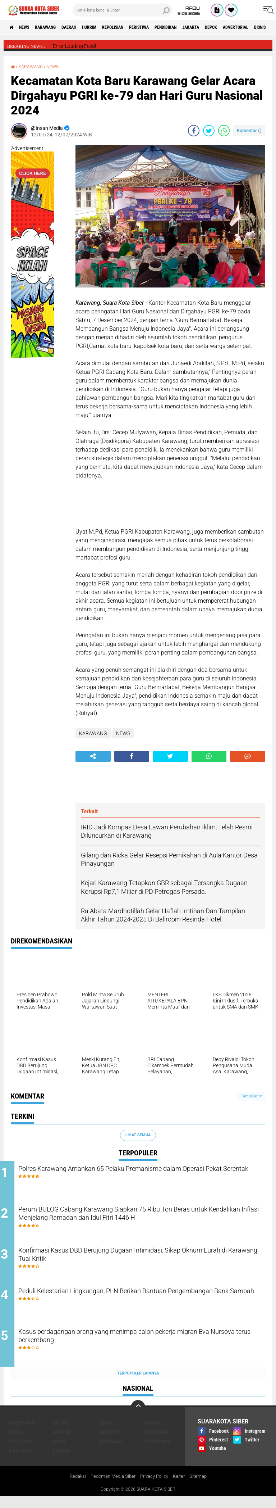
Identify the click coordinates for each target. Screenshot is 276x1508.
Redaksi (73, 1488)
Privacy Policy (155, 1488)
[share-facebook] (193, 130)
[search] (122, 10)
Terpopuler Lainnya (138, 1384)
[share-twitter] (209, 130)
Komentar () (249, 130)
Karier (182, 1488)
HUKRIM (111, 27)
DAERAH (86, 27)
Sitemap (202, 1488)
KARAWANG (57, 27)
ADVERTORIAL (22, 1434)
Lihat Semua (138, 1135)
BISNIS (106, 1434)
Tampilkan (251, 1096)
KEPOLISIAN (141, 27)
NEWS (30, 27)
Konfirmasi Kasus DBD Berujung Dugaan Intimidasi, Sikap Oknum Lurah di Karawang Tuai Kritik (134, 1262)
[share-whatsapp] (224, 130)
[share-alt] (93, 756)
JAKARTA (238, 27)
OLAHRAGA (110, 1452)
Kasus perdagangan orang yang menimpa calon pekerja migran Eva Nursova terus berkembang (144, 1349)
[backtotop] (138, 1418)
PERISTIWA (174, 27)
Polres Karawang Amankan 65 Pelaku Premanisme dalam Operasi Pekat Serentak (135, 1175)
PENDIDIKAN (207, 27)
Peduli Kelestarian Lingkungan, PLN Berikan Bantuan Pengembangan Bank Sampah (126, 1305)
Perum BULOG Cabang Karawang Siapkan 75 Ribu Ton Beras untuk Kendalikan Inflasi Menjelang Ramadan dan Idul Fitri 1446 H (145, 1223)
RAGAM (60, 1462)
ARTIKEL (62, 1434)
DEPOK (263, 27)
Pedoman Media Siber (111, 1488)
